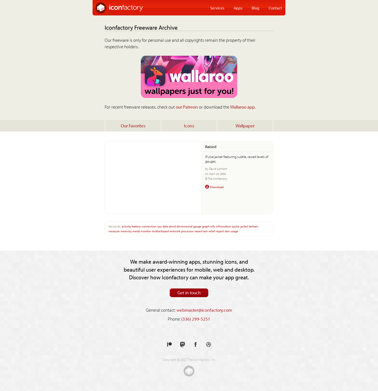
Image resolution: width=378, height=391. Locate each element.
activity (126, 226)
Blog (255, 7)
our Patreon (187, 107)
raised (198, 231)
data (165, 226)
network (174, 231)
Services (217, 7)
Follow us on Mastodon (182, 344)
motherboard (160, 231)
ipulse (236, 226)
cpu (159, 226)
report (220, 231)
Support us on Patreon (169, 344)
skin (227, 231)
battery (136, 226)
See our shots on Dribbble (208, 344)
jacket (244, 226)
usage (234, 231)
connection (149, 226)
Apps (238, 7)
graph (205, 226)
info (212, 226)
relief (212, 231)
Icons (189, 126)
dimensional (184, 226)
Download (216, 187)
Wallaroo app (242, 107)
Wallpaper (245, 126)
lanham (253, 226)
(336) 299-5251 (195, 319)
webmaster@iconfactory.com (204, 310)
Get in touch (189, 292)
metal (136, 231)
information (223, 226)
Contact (275, 7)
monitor (146, 231)
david (172, 226)
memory (126, 231)
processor (187, 231)
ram (205, 231)
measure (114, 231)
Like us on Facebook (195, 344)
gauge (197, 226)
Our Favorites (133, 126)
